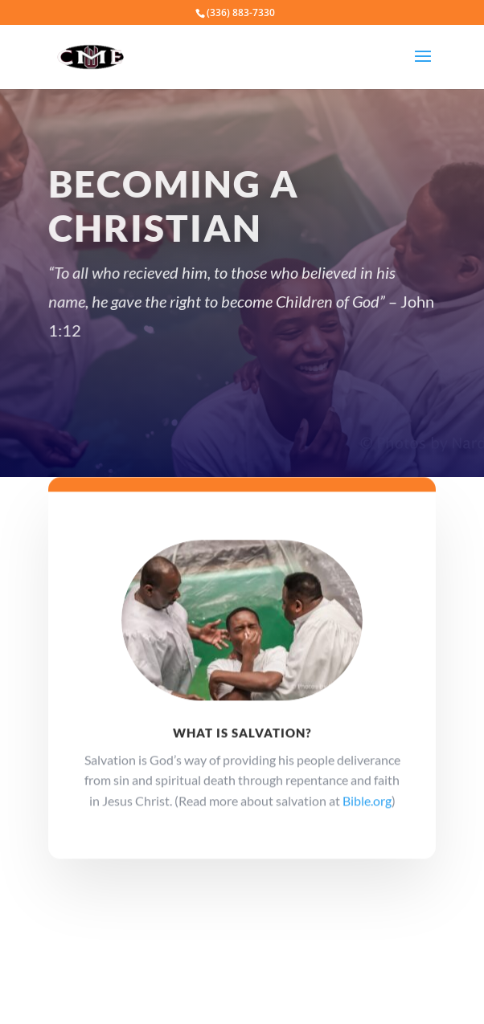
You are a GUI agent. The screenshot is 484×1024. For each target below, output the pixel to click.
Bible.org (367, 806)
